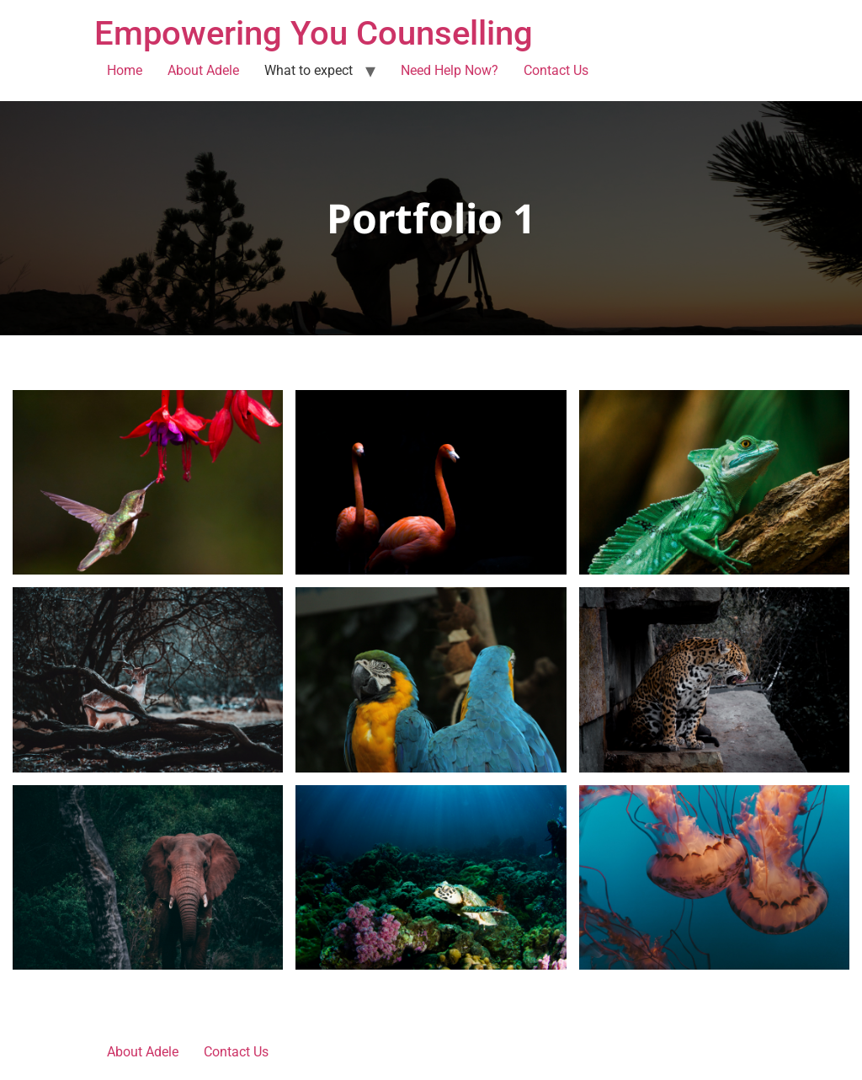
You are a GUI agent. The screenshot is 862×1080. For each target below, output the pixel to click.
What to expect (308, 70)
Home (124, 70)
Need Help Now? (449, 70)
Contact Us (556, 70)
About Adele (203, 70)
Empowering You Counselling (313, 33)
